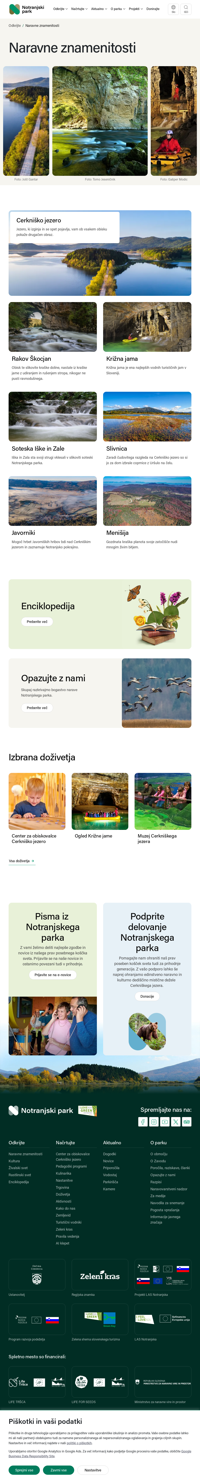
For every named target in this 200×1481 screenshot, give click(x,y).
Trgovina (62, 1188)
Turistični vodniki (68, 1223)
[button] (61, 9)
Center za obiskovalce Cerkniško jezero (73, 1157)
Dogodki (109, 1154)
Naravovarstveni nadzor (168, 1189)
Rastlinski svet (20, 1175)
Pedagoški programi (71, 1167)
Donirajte (152, 9)
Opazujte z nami (162, 1175)
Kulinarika (63, 1174)
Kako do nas (65, 1209)
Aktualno (112, 1143)
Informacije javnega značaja (165, 1220)
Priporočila (111, 1168)
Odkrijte (15, 26)
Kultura (14, 1161)
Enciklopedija (19, 1182)
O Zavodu (158, 1161)
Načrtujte (65, 1143)
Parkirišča (110, 1182)
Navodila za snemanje (167, 1203)
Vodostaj (110, 1175)
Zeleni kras (64, 1230)
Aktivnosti (63, 1202)
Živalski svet (18, 1168)
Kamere (109, 1189)
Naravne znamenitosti (25, 1154)
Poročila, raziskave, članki (170, 1168)
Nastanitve (64, 1181)
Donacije (147, 997)
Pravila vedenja (67, 1237)
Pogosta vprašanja (164, 1210)
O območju (158, 1154)
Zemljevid (63, 1215)
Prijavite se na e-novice (53, 975)
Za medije (157, 1196)
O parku (158, 1143)
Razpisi (156, 1182)
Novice (108, 1161)
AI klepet (62, 1243)
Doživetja (63, 1195)
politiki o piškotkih (79, 1443)
